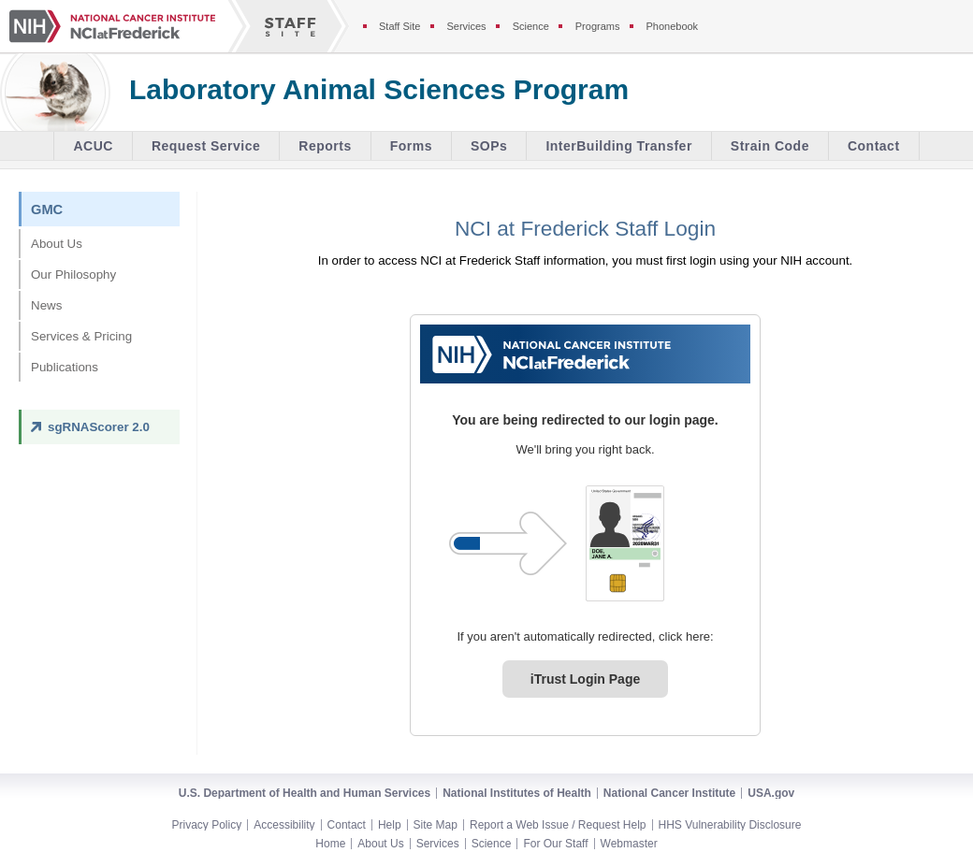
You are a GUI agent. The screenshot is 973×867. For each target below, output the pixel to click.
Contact (874, 145)
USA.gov (771, 793)
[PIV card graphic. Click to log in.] (625, 543)
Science (492, 843)
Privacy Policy (207, 824)
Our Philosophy (73, 274)
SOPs (489, 145)
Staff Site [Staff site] (399, 26)
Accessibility (284, 824)
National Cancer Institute (669, 793)
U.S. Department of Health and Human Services (304, 793)
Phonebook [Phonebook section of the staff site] (672, 26)
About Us (56, 244)
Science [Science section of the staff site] (531, 26)
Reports (324, 145)
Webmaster (629, 843)
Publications (64, 367)
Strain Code (770, 145)
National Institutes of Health (517, 793)
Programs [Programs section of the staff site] (597, 26)
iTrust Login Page (585, 679)
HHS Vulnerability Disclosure (730, 824)
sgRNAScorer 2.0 (99, 427)
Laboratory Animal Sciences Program (379, 90)
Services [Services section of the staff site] (466, 26)
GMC (47, 209)
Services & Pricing (81, 336)
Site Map (435, 824)
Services (437, 843)
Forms (411, 145)
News (46, 305)
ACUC (92, 145)
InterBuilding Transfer (618, 145)
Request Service (206, 145)
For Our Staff (555, 843)
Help (389, 824)
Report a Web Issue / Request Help (558, 824)
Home (330, 843)
